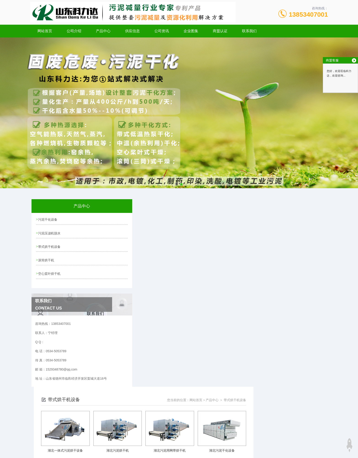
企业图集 (191, 31)
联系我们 (249, 31)
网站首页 (44, 31)
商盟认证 (220, 31)
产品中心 (103, 31)
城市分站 (54, 446)
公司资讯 (161, 31)
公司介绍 (74, 31)
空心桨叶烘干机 (49, 271)
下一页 (231, 326)
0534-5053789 (146, 411)
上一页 (205, 326)
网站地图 (131, 433)
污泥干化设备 (48, 219)
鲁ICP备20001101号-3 (219, 419)
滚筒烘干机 (46, 258)
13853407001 (308, 14)
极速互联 (173, 433)
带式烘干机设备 (49, 245)
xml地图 (144, 433)
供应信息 (132, 31)
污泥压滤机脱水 (49, 232)
